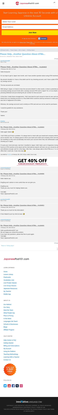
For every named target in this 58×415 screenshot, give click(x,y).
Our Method (7, 304)
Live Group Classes (10, 286)
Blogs (5, 327)
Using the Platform (9, 351)
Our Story (7, 307)
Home (5, 271)
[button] (54, 3)
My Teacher (7, 291)
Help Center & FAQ (10, 340)
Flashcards (7, 277)
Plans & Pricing (8, 316)
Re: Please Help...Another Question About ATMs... (19, 127)
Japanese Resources (10, 288)
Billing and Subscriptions (11, 346)
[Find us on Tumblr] (17, 385)
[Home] (27, 5)
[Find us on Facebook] (13, 385)
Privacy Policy (29, 42)
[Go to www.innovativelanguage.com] (29, 401)
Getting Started (8, 343)
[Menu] (3, 3)
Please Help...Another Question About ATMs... (22, 54)
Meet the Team (8, 310)
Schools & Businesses (11, 324)
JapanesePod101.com (19, 407)
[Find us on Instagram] (21, 385)
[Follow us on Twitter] (5, 385)
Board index (5, 50)
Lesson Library (8, 274)
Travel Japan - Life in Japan (17, 50)
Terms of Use (23, 42)
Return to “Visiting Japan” (7, 245)
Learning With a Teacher (11, 357)
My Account (7, 348)
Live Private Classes (10, 283)
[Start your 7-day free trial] (10, 369)
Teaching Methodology (11, 354)
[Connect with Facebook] (42, 38)
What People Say (9, 313)
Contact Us (7, 360)
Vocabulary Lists (9, 280)
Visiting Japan (31, 50)
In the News (7, 318)
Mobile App (7, 294)
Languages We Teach (11, 321)
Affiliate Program (9, 330)
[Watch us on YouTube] (9, 385)
